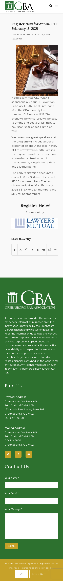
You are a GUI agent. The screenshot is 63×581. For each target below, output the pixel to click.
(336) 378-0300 (14, 417)
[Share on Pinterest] (26, 249)
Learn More (39, 574)
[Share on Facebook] (14, 249)
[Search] (49, 6)
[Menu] (56, 7)
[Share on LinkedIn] (32, 249)
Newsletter (16, 38)
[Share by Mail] (55, 249)
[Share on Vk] (44, 249)
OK (21, 574)
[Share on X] (20, 249)
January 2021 (43, 34)
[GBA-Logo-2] (26, 6)
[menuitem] (49, 6)
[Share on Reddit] (49, 249)
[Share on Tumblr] (38, 249)
